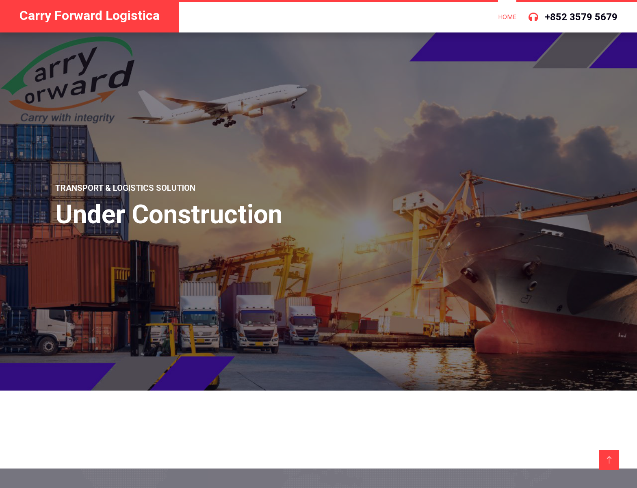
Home (507, 17)
